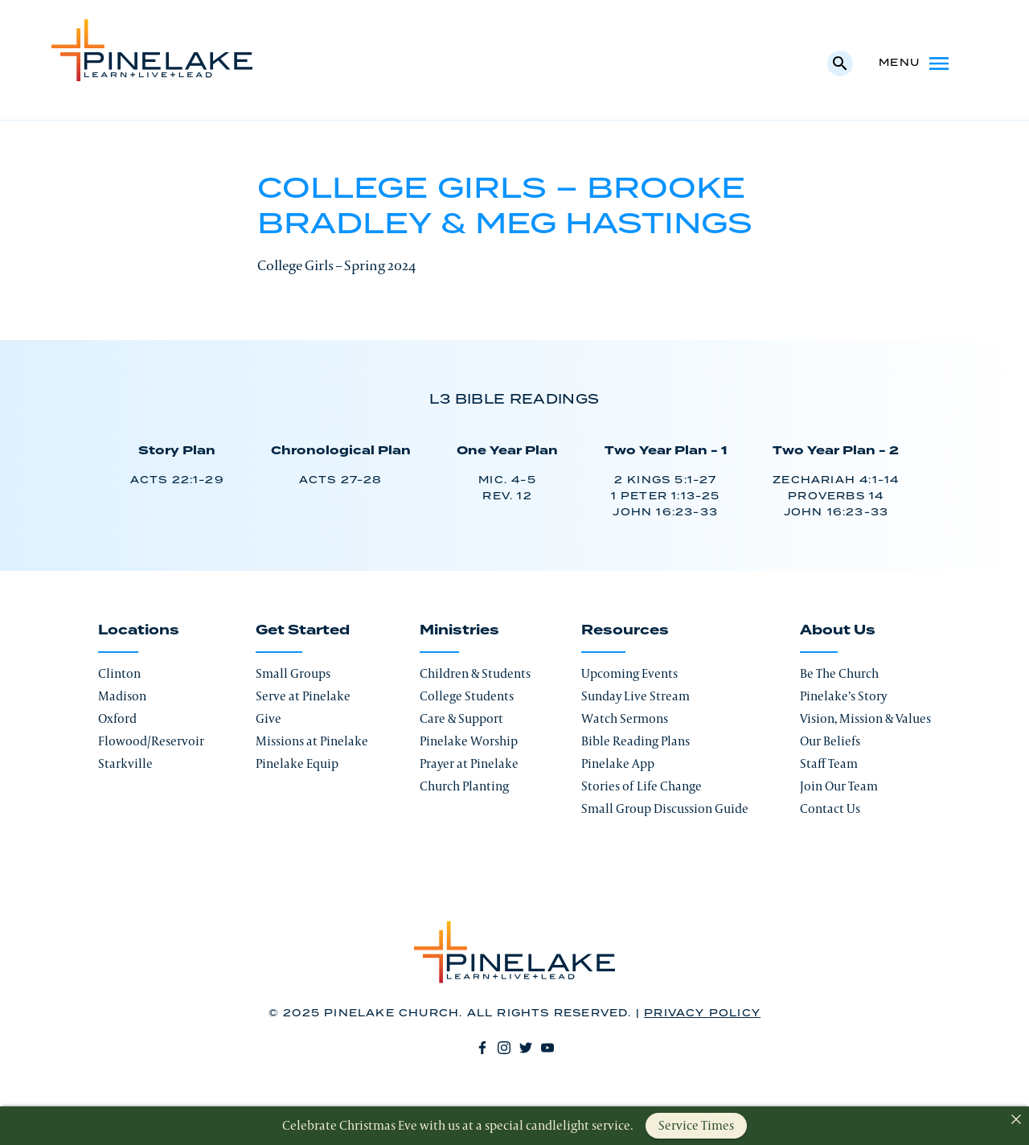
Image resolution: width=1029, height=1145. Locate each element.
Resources (625, 630)
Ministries (459, 630)
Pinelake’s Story (843, 695)
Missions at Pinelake (312, 741)
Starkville (125, 763)
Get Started (303, 630)
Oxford (117, 718)
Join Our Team (839, 786)
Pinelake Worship (469, 741)
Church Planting (464, 786)
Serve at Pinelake (303, 695)
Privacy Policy (702, 1013)
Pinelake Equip (297, 763)
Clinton (119, 673)
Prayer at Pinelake (469, 763)
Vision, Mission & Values (865, 718)
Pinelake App (617, 763)
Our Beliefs (830, 741)
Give (268, 718)
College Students (467, 695)
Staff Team (829, 763)
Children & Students (475, 673)
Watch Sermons (624, 718)
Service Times (696, 1125)
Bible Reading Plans (635, 741)
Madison (122, 695)
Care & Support (461, 718)
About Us (837, 630)
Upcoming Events (629, 673)
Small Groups (293, 673)
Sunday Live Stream (635, 695)
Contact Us (830, 808)
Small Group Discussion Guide (664, 808)
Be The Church (839, 673)
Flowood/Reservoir (151, 741)
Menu (915, 63)
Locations (138, 630)
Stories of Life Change (641, 786)
